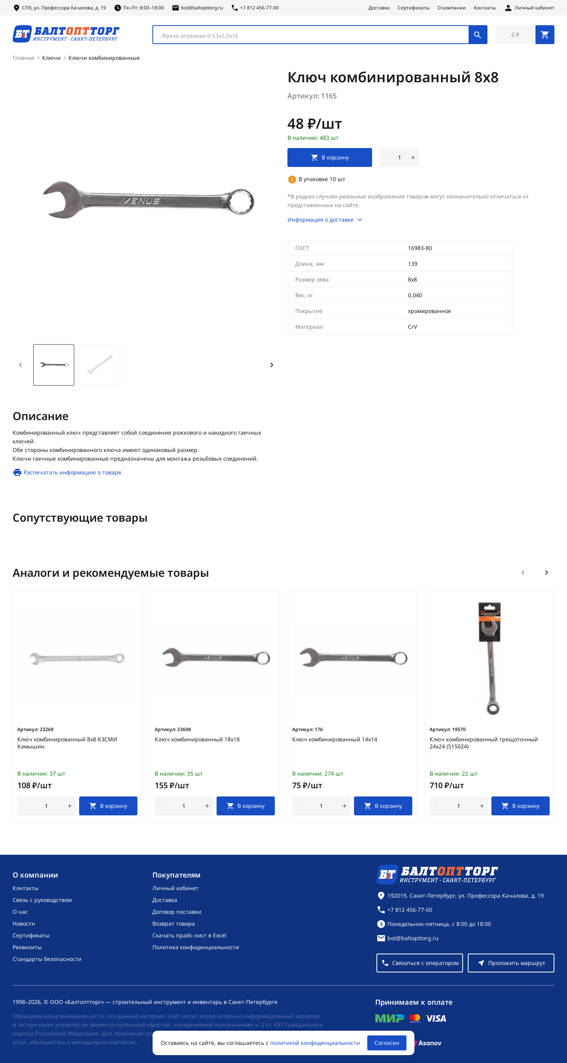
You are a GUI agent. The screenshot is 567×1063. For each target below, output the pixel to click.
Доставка (379, 8)
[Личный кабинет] (529, 8)
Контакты (485, 8)
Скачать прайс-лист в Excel (189, 935)
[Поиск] (478, 34)
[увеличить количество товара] (413, 157)
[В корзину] (108, 805)
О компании (451, 8)
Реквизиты (27, 947)
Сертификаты (414, 8)
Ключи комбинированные (104, 57)
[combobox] (319, 34)
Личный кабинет (175, 888)
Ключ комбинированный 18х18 (197, 739)
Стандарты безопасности (47, 959)
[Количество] (400, 157)
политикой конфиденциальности (315, 1042)
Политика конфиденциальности (195, 947)
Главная (23, 57)
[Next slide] (272, 365)
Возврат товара (173, 923)
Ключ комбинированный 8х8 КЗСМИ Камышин (67, 743)
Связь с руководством (42, 900)
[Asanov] (426, 1043)
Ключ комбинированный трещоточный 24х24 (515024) (484, 743)
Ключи (51, 57)
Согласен (386, 1042)
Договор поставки (176, 911)
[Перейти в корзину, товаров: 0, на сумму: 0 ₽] (524, 34)
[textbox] (315, 35)
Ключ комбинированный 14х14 (334, 739)
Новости (24, 923)
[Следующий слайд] (546, 572)
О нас (20, 911)
